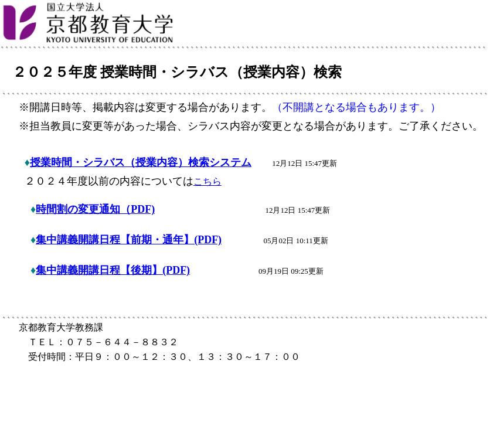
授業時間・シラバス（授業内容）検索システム (140, 162)
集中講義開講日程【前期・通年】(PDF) (129, 240)
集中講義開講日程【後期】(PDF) (113, 270)
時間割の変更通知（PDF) (95, 209)
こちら (207, 181)
